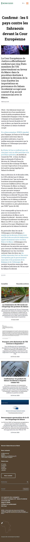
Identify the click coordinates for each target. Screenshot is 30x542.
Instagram (3, 465)
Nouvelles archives (22, 284)
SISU (6, 536)
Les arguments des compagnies (10, 497)
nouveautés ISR (5, 500)
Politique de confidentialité (8, 504)
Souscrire (26, 489)
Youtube (3, 467)
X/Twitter (3, 464)
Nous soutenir (8, 475)
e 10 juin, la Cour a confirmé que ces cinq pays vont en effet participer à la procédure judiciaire (15, 152)
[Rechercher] (13, 482)
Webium (18, 536)
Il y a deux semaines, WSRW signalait (15, 132)
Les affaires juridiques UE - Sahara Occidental (14, 499)
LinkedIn (3, 470)
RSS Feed (4, 506)
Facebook (3, 468)
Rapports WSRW (5, 502)
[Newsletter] (11, 489)
